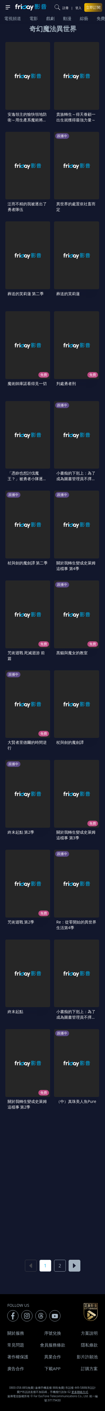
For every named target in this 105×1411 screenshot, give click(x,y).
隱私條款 (89, 1345)
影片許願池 (87, 1356)
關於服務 (15, 1333)
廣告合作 (15, 1368)
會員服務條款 (52, 1345)
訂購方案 (89, 1368)
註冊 (65, 8)
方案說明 (89, 1333)
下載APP (53, 1368)
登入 (78, 8)
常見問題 (15, 1345)
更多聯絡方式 (79, 1392)
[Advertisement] (52, 1184)
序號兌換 (52, 1333)
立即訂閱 (93, 7)
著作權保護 (17, 1356)
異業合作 (52, 1356)
